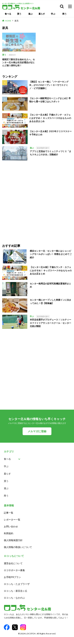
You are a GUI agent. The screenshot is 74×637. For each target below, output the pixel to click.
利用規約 (8, 533)
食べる (8, 13)
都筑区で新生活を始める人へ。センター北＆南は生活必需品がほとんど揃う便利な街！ (18, 62)
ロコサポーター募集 (14, 570)
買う (19, 13)
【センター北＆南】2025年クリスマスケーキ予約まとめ (50, 133)
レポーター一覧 (12, 519)
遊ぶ (30, 13)
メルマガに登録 (37, 431)
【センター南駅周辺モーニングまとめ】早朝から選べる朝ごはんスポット (50, 100)
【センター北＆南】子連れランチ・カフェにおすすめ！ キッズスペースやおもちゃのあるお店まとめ (50, 118)
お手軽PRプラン (12, 577)
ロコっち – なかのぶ (14, 597)
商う (64, 13)
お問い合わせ (11, 526)
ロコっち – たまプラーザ (17, 584)
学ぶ (53, 13)
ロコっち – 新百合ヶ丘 (15, 590)
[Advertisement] (37, 200)
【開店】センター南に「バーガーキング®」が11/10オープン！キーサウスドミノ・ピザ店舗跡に (48, 85)
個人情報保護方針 (13, 540)
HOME (8, 20)
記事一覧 (8, 512)
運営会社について (13, 563)
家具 (17, 20)
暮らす (42, 13)
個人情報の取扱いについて (18, 547)
